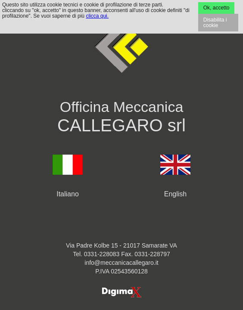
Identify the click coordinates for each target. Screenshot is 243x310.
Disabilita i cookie (215, 22)
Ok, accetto (216, 8)
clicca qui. (97, 16)
